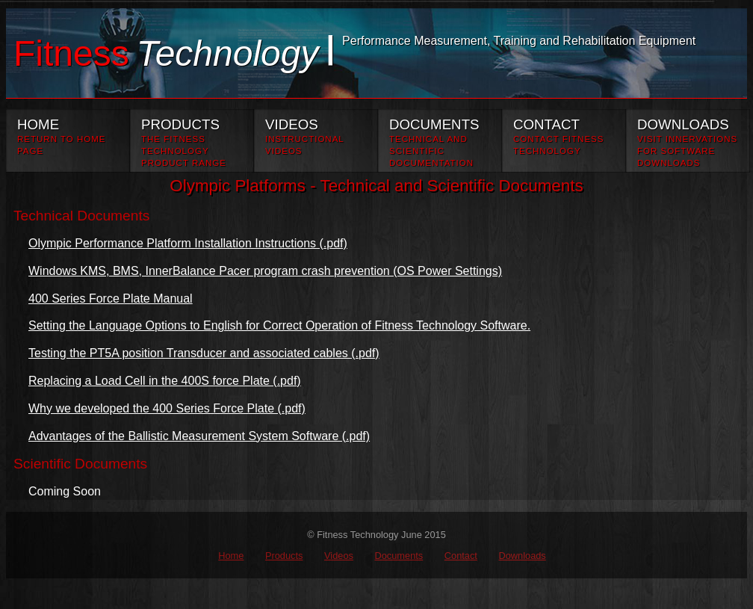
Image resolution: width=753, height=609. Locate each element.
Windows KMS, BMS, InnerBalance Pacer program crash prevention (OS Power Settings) (265, 271)
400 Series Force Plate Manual (110, 298)
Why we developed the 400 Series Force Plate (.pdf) (167, 408)
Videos (338, 555)
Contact (460, 555)
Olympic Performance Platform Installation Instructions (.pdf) (187, 243)
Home (231, 555)
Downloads (521, 555)
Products (284, 555)
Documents (398, 555)
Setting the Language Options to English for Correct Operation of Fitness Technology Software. (279, 325)
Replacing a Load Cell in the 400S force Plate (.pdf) (164, 380)
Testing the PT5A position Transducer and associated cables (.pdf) (203, 353)
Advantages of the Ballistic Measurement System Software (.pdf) (199, 436)
